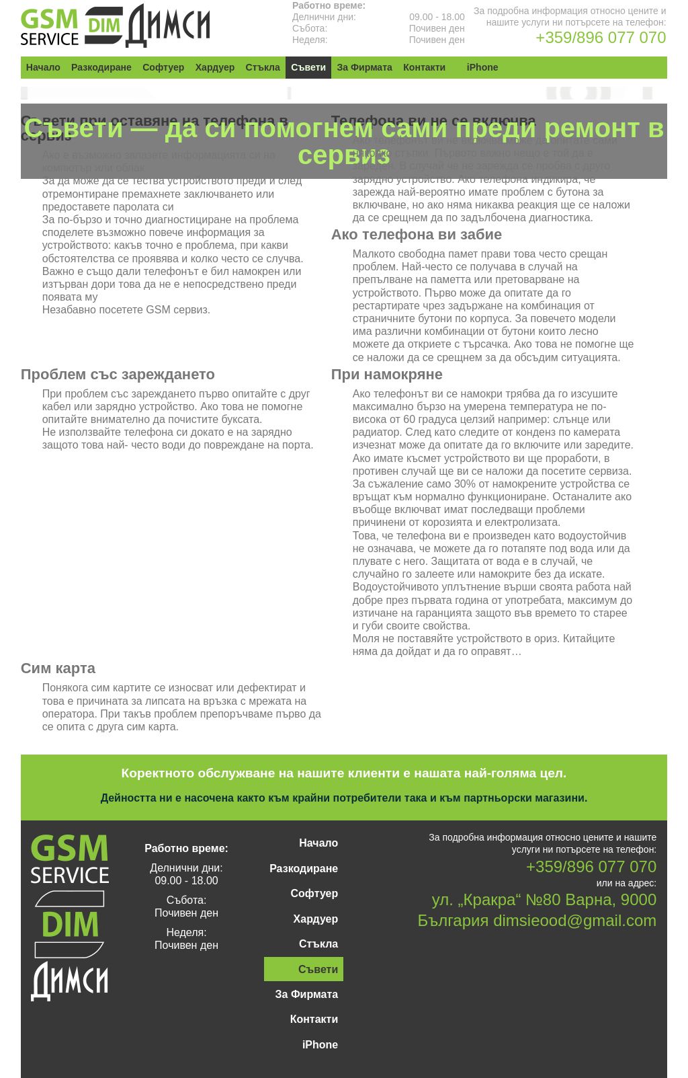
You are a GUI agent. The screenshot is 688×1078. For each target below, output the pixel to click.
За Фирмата (362, 67)
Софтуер (162, 67)
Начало (43, 67)
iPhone (480, 67)
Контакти (421, 67)
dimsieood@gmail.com (574, 920)
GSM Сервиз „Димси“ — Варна (115, 25)
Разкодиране (100, 67)
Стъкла (261, 67)
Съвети (306, 67)
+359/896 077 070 (600, 37)
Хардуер (213, 67)
